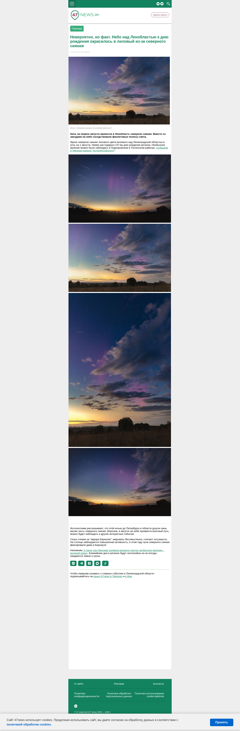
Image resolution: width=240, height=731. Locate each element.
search (168, 4)
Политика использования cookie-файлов (149, 695)
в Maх (128, 576)
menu (72, 4)
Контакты (158, 683)
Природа (77, 28)
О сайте (78, 683)
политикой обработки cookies (29, 724)
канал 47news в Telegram (108, 576)
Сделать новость (160, 15)
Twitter (162, 3)
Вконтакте (158, 3)
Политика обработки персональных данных (119, 695)
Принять (221, 722)
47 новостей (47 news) (86, 712)
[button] (73, 563)
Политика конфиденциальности (86, 695)
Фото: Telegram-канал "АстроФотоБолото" (91, 128)
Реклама (119, 683)
